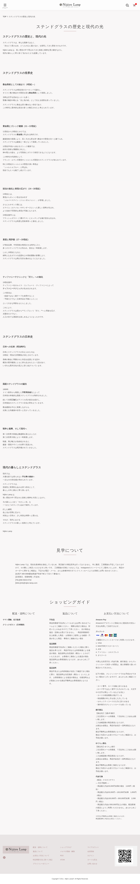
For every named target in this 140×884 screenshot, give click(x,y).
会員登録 (90, 851)
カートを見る (92, 860)
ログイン (90, 855)
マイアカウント (93, 847)
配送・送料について (40, 847)
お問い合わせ (92, 864)
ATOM (62, 860)
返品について (38, 851)
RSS (61, 855)
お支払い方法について (41, 855)
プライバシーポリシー (41, 864)
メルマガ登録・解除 (67, 851)
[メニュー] (5, 5)
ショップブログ (66, 847)
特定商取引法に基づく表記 (42, 860)
